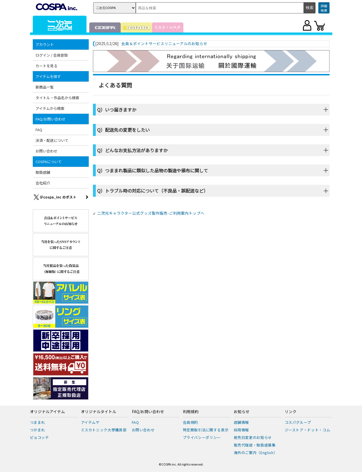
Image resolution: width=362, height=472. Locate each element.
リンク (290, 411)
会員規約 (190, 422)
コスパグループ (298, 422)
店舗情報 (241, 422)
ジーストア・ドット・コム (307, 429)
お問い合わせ (46, 151)
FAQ (39, 129)
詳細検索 (324, 8)
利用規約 (190, 411)
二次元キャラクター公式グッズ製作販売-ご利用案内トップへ (150, 213)
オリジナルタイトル (98, 411)
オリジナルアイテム (47, 411)
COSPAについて (49, 161)
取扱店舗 (43, 172)
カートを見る (46, 65)
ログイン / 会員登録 (52, 55)
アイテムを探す (48, 76)
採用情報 (241, 429)
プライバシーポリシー (202, 437)
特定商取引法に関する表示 (206, 429)
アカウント (45, 44)
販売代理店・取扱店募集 (255, 445)
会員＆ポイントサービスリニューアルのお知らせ (164, 43)
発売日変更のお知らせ (253, 437)
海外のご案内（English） (255, 452)
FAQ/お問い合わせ (51, 119)
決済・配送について (52, 140)
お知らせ (241, 411)
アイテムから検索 (50, 108)
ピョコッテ (39, 437)
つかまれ (37, 429)
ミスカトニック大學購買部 (104, 429)
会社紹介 (43, 183)
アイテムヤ (90, 422)
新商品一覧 (45, 87)
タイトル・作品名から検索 (57, 97)
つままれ (37, 422)
